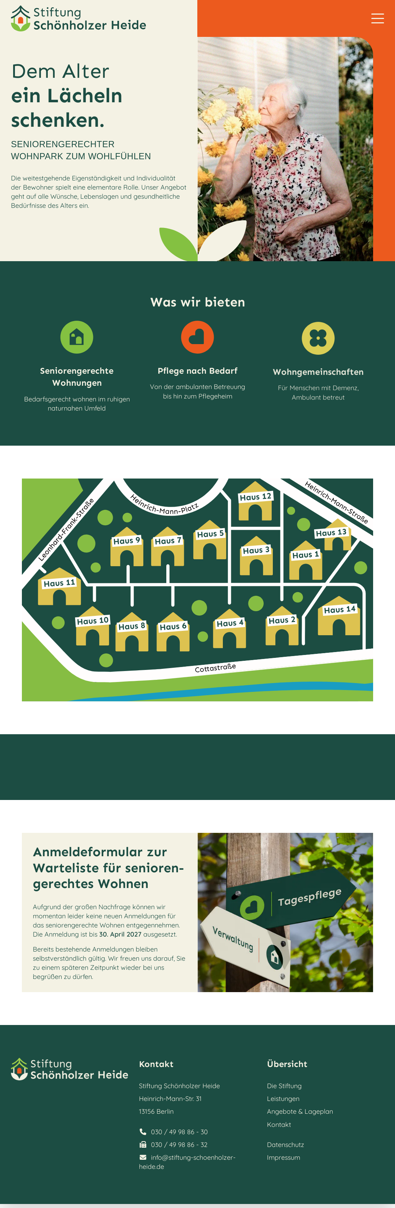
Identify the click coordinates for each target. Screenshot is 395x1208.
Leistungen (283, 1098)
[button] (377, 18)
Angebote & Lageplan (300, 1111)
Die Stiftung (284, 1086)
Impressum (283, 1157)
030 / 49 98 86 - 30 (179, 1132)
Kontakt (279, 1124)
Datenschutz (285, 1144)
